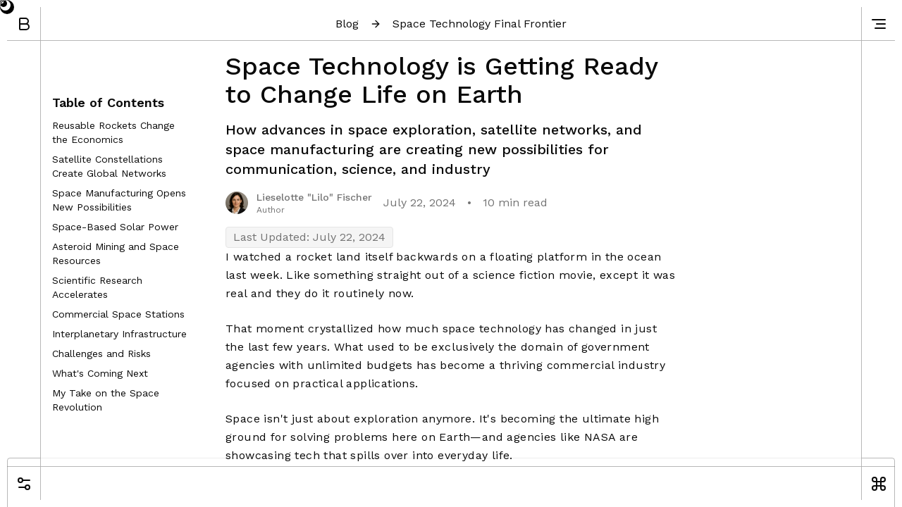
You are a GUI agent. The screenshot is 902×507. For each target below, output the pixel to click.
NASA (600, 437)
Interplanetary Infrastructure (119, 333)
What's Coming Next (100, 373)
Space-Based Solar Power (115, 226)
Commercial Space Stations (118, 314)
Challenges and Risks (101, 353)
